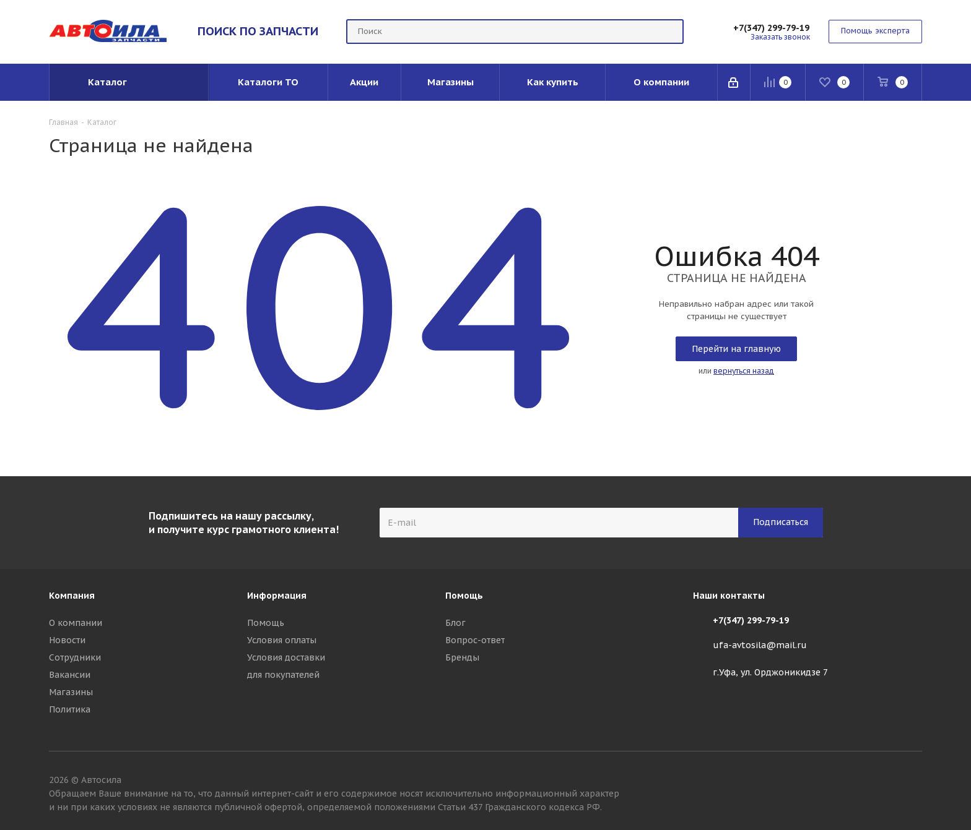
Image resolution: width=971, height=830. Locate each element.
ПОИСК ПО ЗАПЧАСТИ (258, 31)
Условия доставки (286, 657)
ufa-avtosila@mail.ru (760, 645)
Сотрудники (75, 657)
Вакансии (69, 674)
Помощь (265, 622)
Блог (455, 622)
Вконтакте (912, 781)
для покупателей (283, 674)
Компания (72, 595)
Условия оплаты (281, 640)
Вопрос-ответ (475, 640)
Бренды (462, 657)
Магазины (71, 692)
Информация (277, 595)
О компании (75, 622)
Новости (67, 640)
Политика (69, 709)
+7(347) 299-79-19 (771, 27)
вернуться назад (743, 370)
